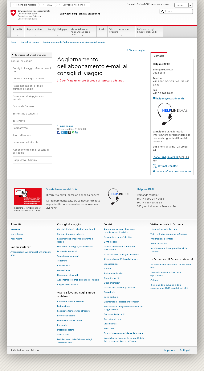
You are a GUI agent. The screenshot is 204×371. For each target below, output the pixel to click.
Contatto (157, 55)
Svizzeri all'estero (65, 330)
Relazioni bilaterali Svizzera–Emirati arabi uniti (170, 266)
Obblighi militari (112, 283)
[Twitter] (62, 132)
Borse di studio (111, 297)
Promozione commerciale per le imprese (123, 333)
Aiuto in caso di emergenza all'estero (122, 254)
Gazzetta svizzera (112, 319)
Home (13, 42)
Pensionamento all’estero (69, 320)
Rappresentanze (35, 32)
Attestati (108, 269)
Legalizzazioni (111, 264)
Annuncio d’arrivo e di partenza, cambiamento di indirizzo (120, 231)
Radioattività (63, 266)
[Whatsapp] (73, 132)
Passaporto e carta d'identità (118, 237)
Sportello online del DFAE (62, 189)
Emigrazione (63, 306)
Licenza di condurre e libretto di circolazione (119, 248)
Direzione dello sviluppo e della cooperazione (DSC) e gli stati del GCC (169, 286)
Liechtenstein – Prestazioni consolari (121, 302)
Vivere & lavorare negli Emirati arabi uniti (82, 32)
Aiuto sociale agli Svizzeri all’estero (121, 259)
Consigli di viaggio (57, 32)
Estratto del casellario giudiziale (119, 287)
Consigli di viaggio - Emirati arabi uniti (76, 229)
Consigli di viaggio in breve (70, 234)
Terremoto (62, 261)
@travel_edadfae (168, 165)
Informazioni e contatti (161, 239)
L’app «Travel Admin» (67, 284)
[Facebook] (59, 132)
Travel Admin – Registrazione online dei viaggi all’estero (123, 308)
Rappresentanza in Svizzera (70, 301)
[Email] (76, 132)
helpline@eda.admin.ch (170, 98)
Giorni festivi (16, 234)
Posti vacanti (16, 239)
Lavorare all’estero (66, 316)
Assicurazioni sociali (113, 273)
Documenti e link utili (67, 275)
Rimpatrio (62, 325)
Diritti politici (110, 242)
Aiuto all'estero (64, 270)
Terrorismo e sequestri (68, 256)
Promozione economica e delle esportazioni (165, 274)
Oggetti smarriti (111, 278)
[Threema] (70, 132)
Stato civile (109, 328)
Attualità (17, 32)
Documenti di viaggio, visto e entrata (75, 246)
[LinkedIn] (66, 132)
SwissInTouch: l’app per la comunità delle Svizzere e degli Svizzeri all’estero (124, 339)
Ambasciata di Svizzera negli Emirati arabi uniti (30, 253)
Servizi (102, 32)
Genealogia (109, 292)
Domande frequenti (67, 251)
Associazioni (63, 335)
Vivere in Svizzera (158, 243)
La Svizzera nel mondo (74, 5)
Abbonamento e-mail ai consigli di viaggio (78, 280)
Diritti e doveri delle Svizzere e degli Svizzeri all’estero (74, 341)
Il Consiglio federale (26, 5)
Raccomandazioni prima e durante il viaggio (75, 240)
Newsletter (15, 229)
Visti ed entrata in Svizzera (121, 32)
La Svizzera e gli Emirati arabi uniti (149, 32)
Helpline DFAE (146, 189)
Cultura (154, 280)
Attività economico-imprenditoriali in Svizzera (168, 250)
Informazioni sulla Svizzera (163, 229)
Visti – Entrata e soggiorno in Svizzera (168, 234)
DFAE (49, 5)
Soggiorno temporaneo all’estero (73, 311)
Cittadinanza (110, 324)
